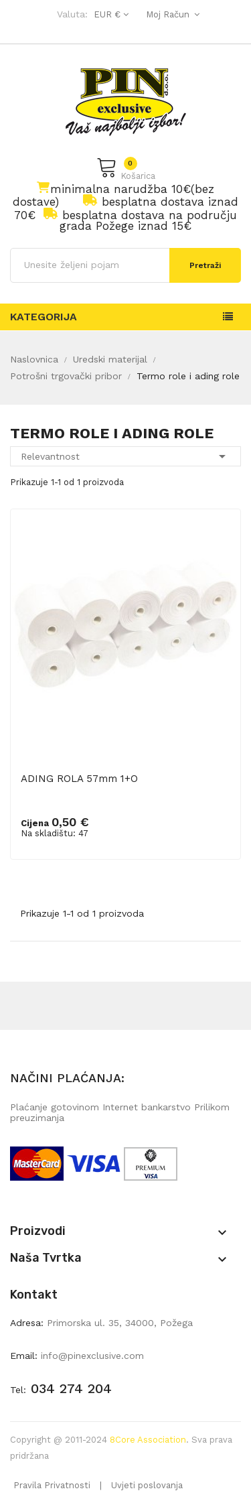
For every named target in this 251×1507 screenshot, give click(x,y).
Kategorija (43, 316)
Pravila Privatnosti (51, 1485)
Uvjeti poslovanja (147, 1485)
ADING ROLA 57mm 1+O (79, 779)
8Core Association (148, 1440)
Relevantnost (125, 456)
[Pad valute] (109, 14)
